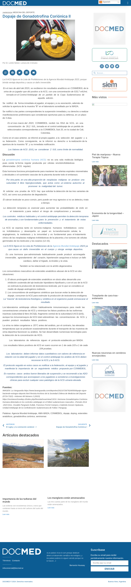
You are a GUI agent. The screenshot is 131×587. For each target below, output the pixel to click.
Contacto (16, 560)
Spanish (104, 2)
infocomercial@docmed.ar (13, 568)
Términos (7, 560)
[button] (127, 3)
